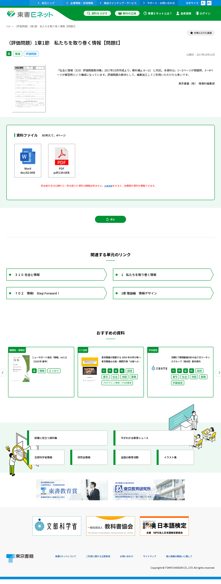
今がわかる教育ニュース (138, 448)
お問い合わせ (138, 561)
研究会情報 (86, 467)
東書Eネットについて (68, 561)
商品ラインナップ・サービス (118, 3)
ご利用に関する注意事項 (105, 561)
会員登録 (183, 13)
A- (203, 3)
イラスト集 (172, 467)
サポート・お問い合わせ (159, 3)
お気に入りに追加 (200, 33)
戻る (110, 222)
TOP (9, 26)
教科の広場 (127, 13)
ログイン (202, 13)
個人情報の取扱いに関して (199, 561)
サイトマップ (164, 561)
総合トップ (46, 3)
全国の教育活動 (132, 467)
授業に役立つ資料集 (49, 448)
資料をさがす (97, 13)
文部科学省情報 (46, 467)
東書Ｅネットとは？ (158, 13)
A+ (209, 3)
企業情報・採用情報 (80, 3)
